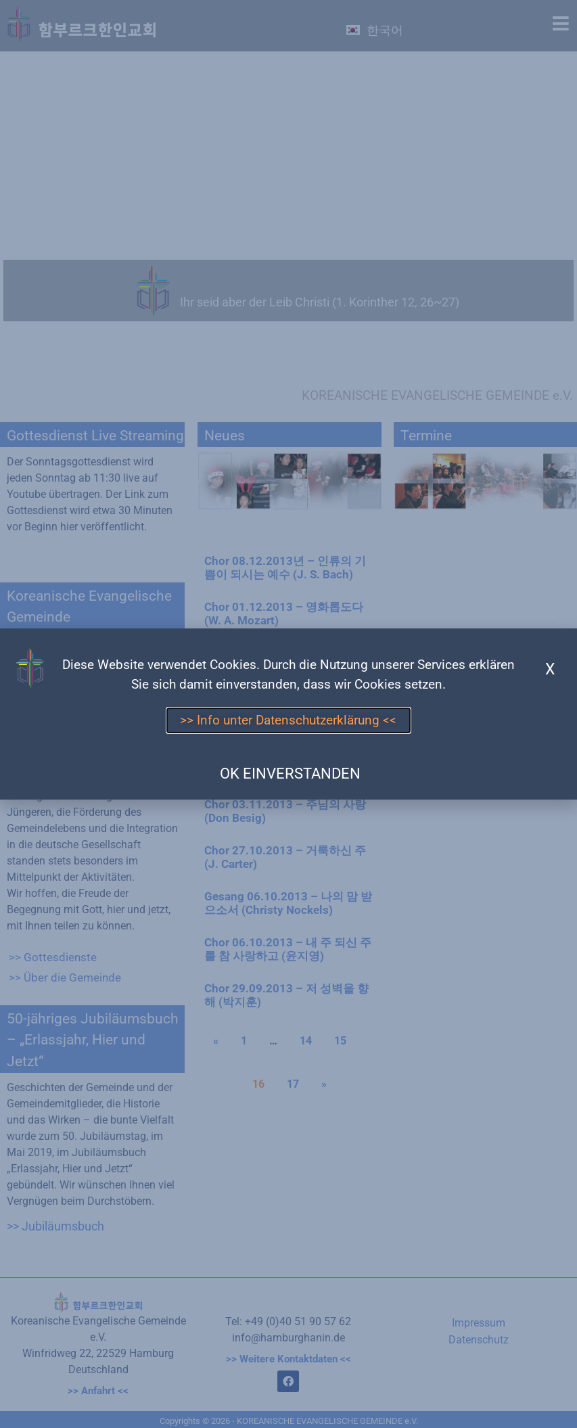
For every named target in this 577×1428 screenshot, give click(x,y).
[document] (288, 714)
